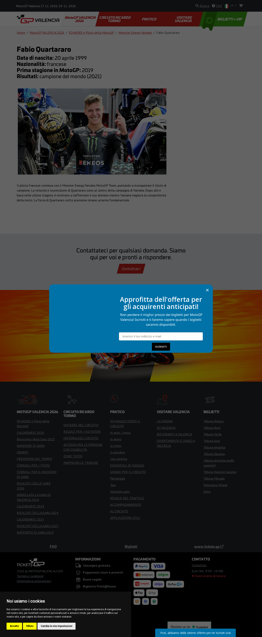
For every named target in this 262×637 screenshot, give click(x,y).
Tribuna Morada (214, 478)
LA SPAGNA (165, 421)
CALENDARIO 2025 (30, 519)
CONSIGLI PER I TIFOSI (33, 465)
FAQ (53, 546)
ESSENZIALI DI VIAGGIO (127, 465)
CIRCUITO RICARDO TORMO (115, 19)
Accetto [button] (14, 626)
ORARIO (22, 452)
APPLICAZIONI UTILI (125, 518)
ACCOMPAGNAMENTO (125, 505)
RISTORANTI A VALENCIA (174, 434)
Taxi (113, 485)
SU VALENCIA (166, 428)
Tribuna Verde (212, 434)
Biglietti (131, 546)
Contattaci (131, 268)
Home (21, 32)
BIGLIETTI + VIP (222, 19)
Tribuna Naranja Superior (220, 472)
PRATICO (149, 19)
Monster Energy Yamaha (135, 32)
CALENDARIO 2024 (30, 506)
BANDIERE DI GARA (31, 446)
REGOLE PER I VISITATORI (82, 432)
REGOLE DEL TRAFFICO (127, 498)
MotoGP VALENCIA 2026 (80, 19)
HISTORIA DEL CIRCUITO (80, 438)
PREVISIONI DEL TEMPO (34, 459)
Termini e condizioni (30, 576)
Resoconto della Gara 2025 (36, 439)
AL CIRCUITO (119, 511)
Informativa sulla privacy (34, 581)
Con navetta (118, 459)
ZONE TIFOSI (72, 456)
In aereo (115, 439)
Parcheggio (117, 478)
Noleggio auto (120, 491)
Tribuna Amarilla (214, 447)
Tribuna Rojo (211, 428)
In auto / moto (120, 433)
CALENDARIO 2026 (30, 433)
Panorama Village (215, 485)
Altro (207, 491)
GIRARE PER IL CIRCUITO (128, 472)
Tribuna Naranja (214, 454)
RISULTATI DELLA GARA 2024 (37, 513)
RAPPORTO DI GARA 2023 (35, 532)
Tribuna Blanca (213, 421)
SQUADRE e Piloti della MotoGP (91, 32)
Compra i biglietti (131, 336)
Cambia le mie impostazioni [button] (56, 626)
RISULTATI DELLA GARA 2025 (37, 526)
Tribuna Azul (211, 441)
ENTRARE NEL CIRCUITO (80, 425)
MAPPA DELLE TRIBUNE (80, 463)
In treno (115, 446)
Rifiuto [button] (29, 626)
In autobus (117, 452)
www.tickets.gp (209, 546)
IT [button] (229, 6)
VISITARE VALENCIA (183, 19)
